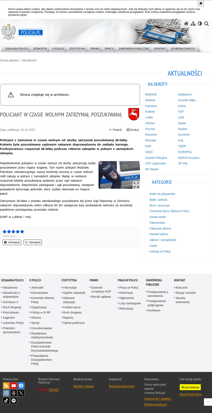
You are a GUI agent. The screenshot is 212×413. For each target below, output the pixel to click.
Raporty (68, 317)
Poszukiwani (11, 312)
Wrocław (150, 140)
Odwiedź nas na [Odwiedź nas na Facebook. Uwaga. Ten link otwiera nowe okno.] (21, 385)
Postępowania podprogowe (157, 303)
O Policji (35, 280)
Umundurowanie (41, 328)
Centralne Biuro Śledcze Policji (169, 211)
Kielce (182, 106)
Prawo (94, 280)
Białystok (151, 94)
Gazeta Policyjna (156, 157)
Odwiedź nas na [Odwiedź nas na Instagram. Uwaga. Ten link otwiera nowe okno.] (6, 393)
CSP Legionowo (155, 163)
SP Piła (183, 163)
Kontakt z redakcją (83, 386)
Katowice (151, 106)
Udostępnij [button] (12, 242)
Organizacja (39, 307)
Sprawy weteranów (183, 300)
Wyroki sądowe (101, 296)
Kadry (153, 245)
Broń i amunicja (159, 205)
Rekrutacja (126, 308)
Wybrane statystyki (69, 300)
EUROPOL (185, 152)
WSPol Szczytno (188, 157)
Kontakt (180, 280)
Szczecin (184, 134)
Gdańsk (150, 100)
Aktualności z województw (11, 294)
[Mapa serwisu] (193, 23)
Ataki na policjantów (162, 194)
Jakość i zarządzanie (162, 240)
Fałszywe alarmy (160, 228)
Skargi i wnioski (186, 292)
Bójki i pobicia (158, 199)
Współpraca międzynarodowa (42, 335)
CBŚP (182, 146)
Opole (182, 123)
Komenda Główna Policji (42, 300)
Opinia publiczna (74, 322)
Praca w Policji (128, 280)
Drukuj (132, 130)
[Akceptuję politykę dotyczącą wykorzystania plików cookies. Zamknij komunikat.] (201, 3)
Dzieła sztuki (157, 217)
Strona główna (9, 60)
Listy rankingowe (130, 303)
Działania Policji (12, 280)
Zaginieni (9, 317)
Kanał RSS (6, 385)
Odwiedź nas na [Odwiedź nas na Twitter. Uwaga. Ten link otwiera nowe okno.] (21, 393)
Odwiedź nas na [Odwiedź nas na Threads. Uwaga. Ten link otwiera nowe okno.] (13, 393)
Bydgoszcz (185, 94)
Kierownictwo (39, 292)
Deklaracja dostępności (122, 386)
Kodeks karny (72, 307)
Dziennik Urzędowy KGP (101, 289)
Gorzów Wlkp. (187, 100)
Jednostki (37, 287)
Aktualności (29, 60)
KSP (181, 111)
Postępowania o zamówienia (158, 294)
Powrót (115, 130)
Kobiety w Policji (159, 251)
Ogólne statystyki (74, 292)
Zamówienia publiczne (154, 282)
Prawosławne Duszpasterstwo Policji (41, 359)
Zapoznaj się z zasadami (157, 398)
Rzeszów (151, 134)
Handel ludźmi (158, 234)
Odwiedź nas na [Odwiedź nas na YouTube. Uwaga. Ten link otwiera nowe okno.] (13, 385)
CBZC (149, 152)
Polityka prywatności (155, 404)
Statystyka (69, 280)
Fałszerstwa (157, 222)
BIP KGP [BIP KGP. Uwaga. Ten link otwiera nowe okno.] (54, 390)
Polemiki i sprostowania (11, 330)
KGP (148, 146)
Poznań (150, 129)
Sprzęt (35, 322)
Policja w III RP (41, 312)
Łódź (181, 117)
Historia (36, 317)
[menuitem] (16, 47)
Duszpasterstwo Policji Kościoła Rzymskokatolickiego (44, 346)
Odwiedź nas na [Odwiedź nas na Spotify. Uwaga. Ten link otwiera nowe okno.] (13, 400)
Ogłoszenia (126, 298)
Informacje (70, 287)
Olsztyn (150, 123)
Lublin (149, 117)
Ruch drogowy (12, 307)
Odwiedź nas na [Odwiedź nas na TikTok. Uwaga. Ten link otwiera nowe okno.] (6, 400)
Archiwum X (10, 302)
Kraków (150, 111)
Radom (182, 129)
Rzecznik (182, 287)
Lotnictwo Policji (13, 322)
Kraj (180, 140)
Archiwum (154, 310)
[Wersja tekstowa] (200, 23)
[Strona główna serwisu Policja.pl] (186, 23)
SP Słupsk (151, 169)
